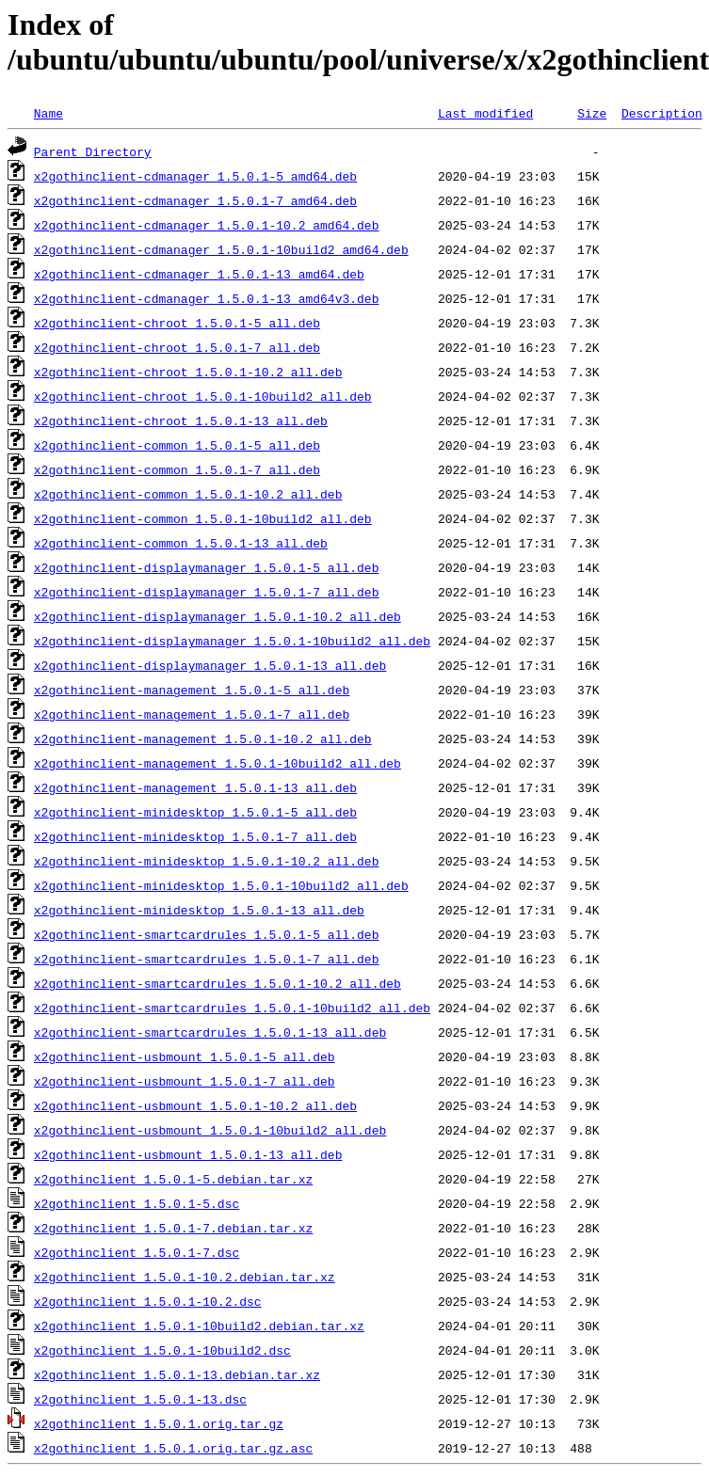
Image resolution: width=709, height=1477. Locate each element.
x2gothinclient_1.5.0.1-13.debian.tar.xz (177, 1374)
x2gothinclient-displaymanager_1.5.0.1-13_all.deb (210, 665)
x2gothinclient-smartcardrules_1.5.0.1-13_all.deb (210, 1032)
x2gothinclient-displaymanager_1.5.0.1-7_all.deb (206, 591)
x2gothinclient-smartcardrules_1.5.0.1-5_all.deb (206, 934)
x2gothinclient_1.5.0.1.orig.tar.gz (158, 1423)
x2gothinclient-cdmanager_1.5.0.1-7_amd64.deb (195, 200)
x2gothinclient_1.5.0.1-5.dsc (136, 1203)
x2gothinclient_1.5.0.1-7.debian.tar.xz (173, 1227)
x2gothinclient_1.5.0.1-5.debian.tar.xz (173, 1178)
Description (661, 112)
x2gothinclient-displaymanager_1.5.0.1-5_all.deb (206, 567)
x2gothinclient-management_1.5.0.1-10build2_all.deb (217, 762)
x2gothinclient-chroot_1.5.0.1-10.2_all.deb (188, 371)
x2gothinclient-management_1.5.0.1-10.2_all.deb (203, 738)
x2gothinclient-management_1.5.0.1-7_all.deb (191, 714)
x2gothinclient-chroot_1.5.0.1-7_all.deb (177, 347)
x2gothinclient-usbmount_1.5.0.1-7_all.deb (184, 1080)
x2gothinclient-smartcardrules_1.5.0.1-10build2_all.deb (232, 1007)
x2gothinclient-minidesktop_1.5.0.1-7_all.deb (195, 836)
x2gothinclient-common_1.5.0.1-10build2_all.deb (203, 518)
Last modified (485, 112)
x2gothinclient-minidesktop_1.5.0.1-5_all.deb (195, 811)
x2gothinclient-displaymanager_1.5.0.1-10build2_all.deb (232, 640)
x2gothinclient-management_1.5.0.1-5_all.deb (191, 689)
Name (48, 112)
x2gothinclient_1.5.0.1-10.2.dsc (148, 1301)
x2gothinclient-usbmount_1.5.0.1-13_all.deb (188, 1154)
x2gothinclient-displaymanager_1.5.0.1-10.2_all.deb (217, 616)
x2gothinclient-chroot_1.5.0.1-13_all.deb (181, 420)
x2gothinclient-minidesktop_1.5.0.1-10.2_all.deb (206, 860)
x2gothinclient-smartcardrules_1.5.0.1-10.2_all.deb (217, 983)
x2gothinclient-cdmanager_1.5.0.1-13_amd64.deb (199, 273)
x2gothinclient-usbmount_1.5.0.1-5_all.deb (184, 1056)
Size (591, 112)
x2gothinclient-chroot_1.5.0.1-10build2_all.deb (203, 396)
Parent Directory (93, 151)
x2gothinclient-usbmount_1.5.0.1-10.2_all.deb (195, 1105)
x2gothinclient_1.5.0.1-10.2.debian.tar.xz (184, 1276)
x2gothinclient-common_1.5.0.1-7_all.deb (177, 469)
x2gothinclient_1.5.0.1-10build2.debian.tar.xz (199, 1325)
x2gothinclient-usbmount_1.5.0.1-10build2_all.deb (210, 1129)
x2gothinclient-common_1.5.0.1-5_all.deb (177, 445)
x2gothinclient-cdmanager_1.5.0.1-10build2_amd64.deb (221, 249)
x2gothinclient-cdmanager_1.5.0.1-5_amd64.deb (195, 175)
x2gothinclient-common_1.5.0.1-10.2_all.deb (188, 493)
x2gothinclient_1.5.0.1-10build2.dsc (162, 1350)
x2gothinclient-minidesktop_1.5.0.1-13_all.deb (199, 909)
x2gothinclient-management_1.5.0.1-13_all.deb (195, 787)
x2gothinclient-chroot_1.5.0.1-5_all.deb (177, 322)
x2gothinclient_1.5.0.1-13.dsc (140, 1398)
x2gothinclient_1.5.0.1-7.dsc (136, 1252)
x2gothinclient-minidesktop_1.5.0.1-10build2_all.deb (221, 885)
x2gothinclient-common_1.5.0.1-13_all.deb (181, 542)
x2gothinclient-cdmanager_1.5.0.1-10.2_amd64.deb (206, 224)
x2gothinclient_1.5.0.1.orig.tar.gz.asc (173, 1447)
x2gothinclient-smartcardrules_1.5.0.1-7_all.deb (206, 958)
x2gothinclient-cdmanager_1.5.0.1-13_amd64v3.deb (206, 298)
